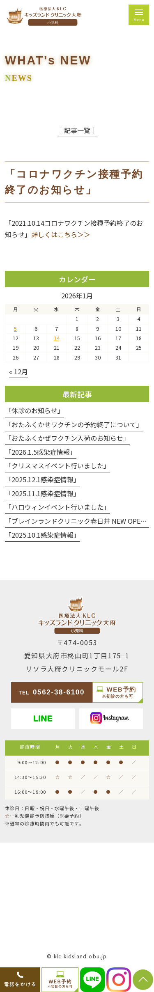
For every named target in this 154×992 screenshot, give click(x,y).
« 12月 (18, 371)
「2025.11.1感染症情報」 (42, 493)
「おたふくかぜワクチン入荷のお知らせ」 (67, 438)
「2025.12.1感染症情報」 (42, 479)
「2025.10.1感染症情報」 (42, 535)
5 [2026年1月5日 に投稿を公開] (15, 328)
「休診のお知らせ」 (34, 410)
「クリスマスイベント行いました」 (57, 465)
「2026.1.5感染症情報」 (40, 452)
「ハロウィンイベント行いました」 (57, 507)
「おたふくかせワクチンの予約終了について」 (74, 424)
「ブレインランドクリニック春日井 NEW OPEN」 (78, 521)
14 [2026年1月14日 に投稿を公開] (57, 338)
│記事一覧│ (77, 130)
